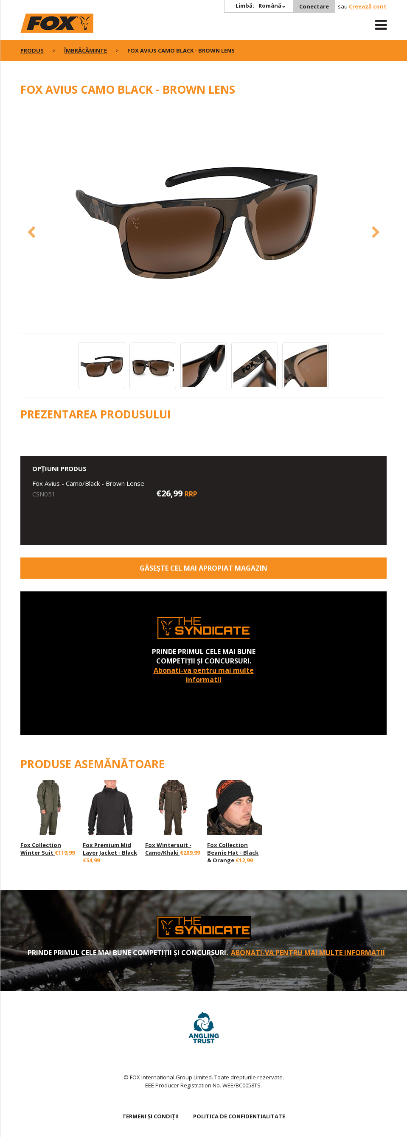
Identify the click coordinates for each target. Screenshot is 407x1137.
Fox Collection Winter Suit (40, 848)
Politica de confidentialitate (239, 1116)
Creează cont (368, 6)
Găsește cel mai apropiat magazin (203, 568)
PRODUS (32, 50)
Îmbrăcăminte (85, 50)
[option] (203, 219)
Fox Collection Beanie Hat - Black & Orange (232, 852)
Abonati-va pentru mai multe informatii (204, 675)
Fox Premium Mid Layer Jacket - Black (110, 848)
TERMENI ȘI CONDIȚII (150, 1116)
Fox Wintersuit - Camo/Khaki (168, 848)
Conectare (314, 6)
